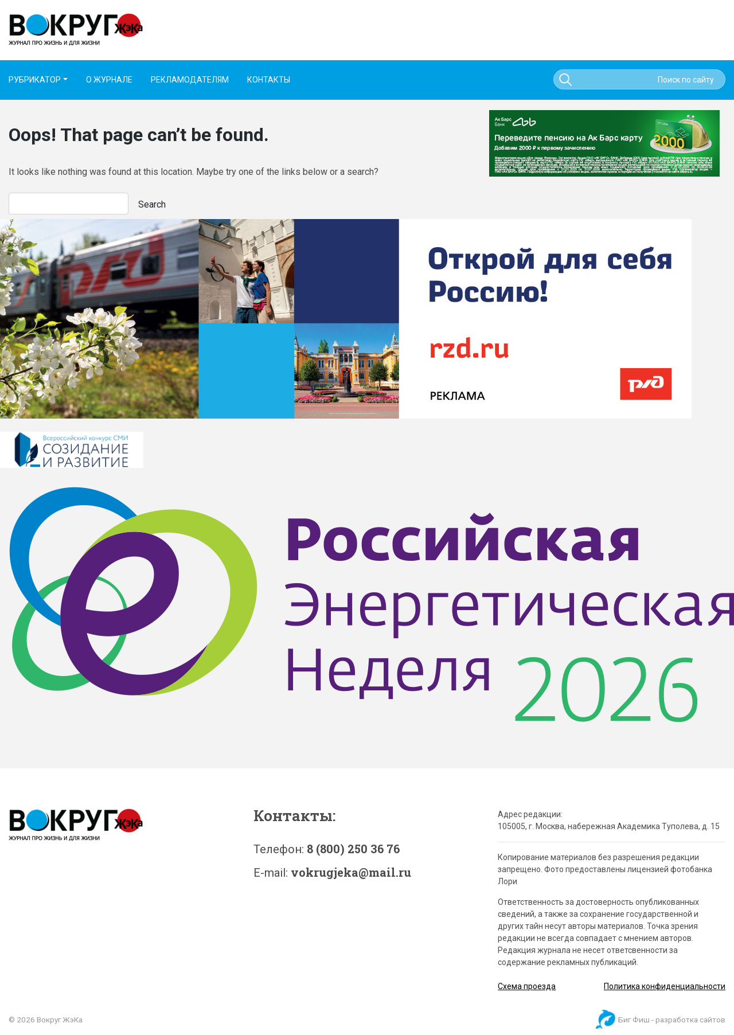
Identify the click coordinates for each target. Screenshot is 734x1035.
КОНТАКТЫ (268, 79)
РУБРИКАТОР (35, 79)
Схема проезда (527, 986)
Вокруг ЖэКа (60, 1019)
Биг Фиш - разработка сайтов (671, 1019)
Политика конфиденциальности (664, 986)
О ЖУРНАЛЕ (109, 79)
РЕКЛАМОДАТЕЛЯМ (190, 79)
